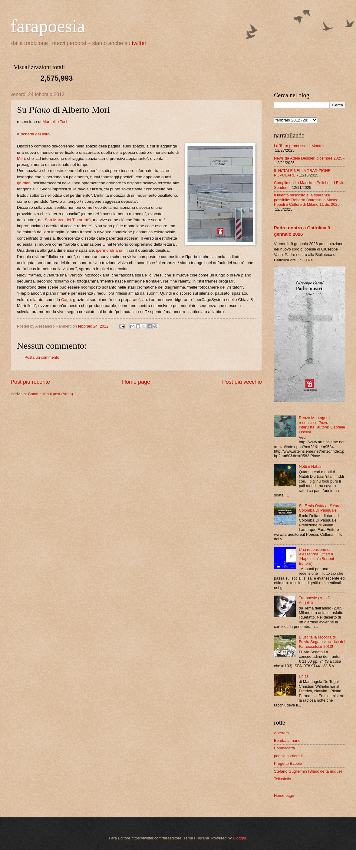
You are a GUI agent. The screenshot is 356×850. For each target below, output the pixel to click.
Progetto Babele (288, 763)
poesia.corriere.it (288, 756)
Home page (136, 382)
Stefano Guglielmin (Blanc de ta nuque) (308, 771)
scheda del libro (35, 134)
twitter (139, 43)
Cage (66, 299)
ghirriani (24, 183)
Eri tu (303, 676)
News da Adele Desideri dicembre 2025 (308, 158)
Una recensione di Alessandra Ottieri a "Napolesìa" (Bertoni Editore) (316, 556)
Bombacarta (284, 748)
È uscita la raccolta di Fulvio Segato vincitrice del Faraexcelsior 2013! (322, 642)
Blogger (239, 838)
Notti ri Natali (310, 466)
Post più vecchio (242, 382)
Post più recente (30, 382)
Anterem (281, 733)
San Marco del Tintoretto (67, 220)
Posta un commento (42, 357)
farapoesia (48, 26)
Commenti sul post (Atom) (50, 394)
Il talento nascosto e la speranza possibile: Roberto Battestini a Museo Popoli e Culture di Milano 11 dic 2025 (307, 200)
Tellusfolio (282, 779)
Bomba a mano (287, 740)
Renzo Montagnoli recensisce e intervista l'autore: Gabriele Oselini (322, 424)
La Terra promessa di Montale (299, 146)
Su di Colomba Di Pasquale (322, 507)
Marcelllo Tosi (54, 121)
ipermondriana (109, 250)
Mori (21, 158)
